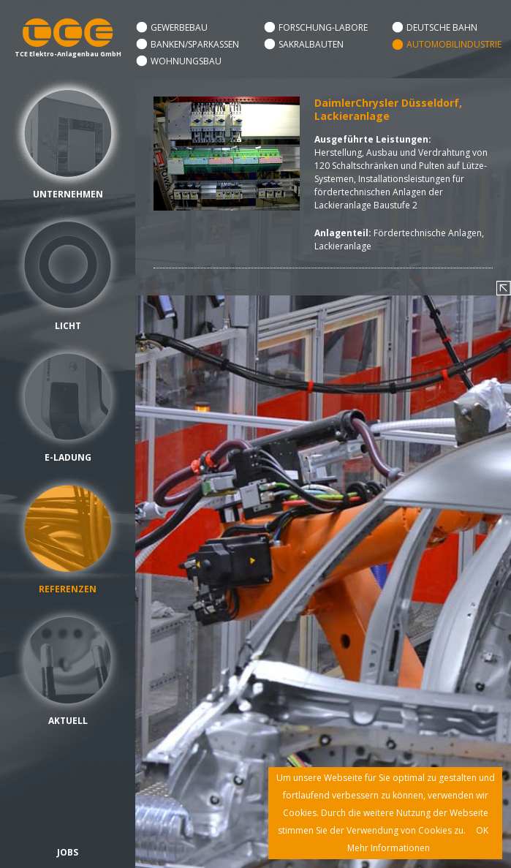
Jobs (67, 852)
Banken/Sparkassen (195, 44)
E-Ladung (68, 457)
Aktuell (68, 720)
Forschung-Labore (323, 27)
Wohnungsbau (186, 61)
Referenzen (67, 589)
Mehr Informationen (388, 848)
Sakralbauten (311, 44)
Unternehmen (68, 194)
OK (482, 830)
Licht (68, 326)
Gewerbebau (179, 27)
